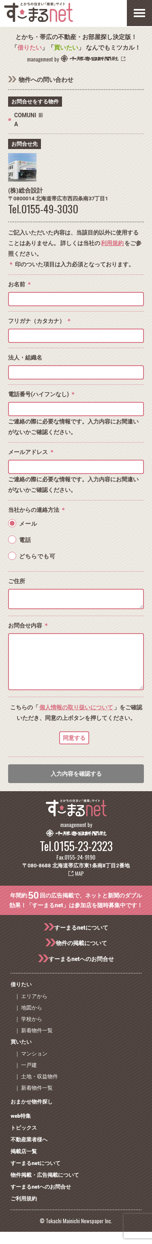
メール (28, 523)
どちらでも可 (37, 556)
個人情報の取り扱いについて (76, 719)
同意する (74, 750)
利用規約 (112, 243)
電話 (25, 540)
